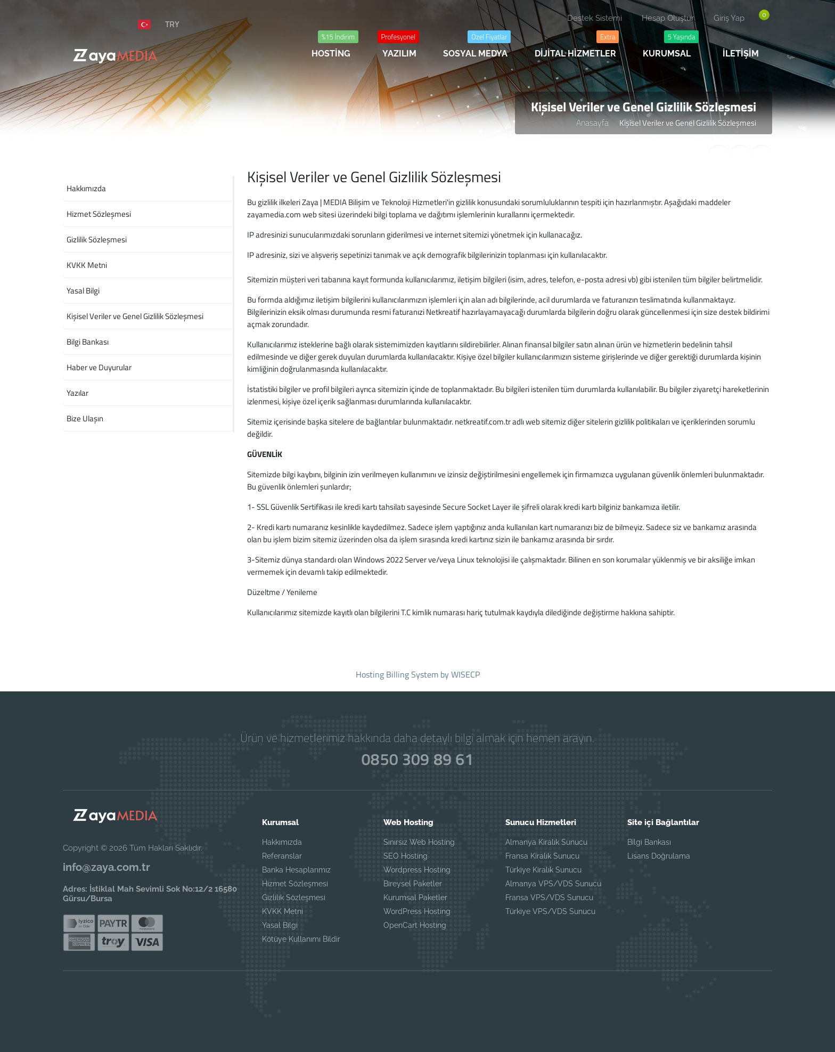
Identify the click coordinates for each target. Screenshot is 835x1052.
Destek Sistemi (594, 18)
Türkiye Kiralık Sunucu (543, 870)
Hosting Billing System (397, 674)
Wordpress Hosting (417, 870)
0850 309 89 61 (418, 759)
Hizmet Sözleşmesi (295, 883)
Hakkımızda (282, 842)
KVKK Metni (282, 911)
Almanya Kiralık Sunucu (546, 842)
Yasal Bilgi (280, 925)
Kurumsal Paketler (415, 897)
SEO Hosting (405, 856)
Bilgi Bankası (649, 842)
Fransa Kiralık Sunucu (542, 856)
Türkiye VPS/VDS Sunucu (550, 911)
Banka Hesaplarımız (296, 870)
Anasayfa (592, 122)
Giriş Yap (729, 18)
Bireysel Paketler (412, 883)
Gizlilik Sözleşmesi (293, 897)
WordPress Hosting (417, 911)
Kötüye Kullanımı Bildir (301, 939)
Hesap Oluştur (668, 18)
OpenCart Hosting (414, 925)
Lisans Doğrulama (658, 856)
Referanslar (282, 856)
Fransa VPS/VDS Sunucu (549, 897)
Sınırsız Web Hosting (419, 842)
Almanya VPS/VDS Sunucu (553, 883)
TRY (172, 24)
